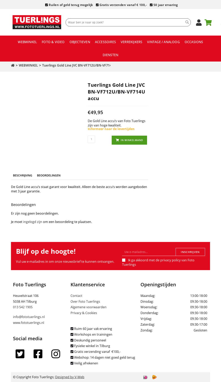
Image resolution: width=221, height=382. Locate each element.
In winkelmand (132, 140)
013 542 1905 (23, 307)
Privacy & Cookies (84, 313)
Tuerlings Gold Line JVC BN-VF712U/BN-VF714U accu (82, 65)
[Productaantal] (91, 139)
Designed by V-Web (69, 377)
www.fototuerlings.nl (28, 322)
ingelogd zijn (32, 222)
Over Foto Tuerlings (85, 301)
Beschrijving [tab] (22, 175)
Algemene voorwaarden (89, 307)
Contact (76, 295)
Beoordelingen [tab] (49, 175)
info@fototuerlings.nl (29, 317)
